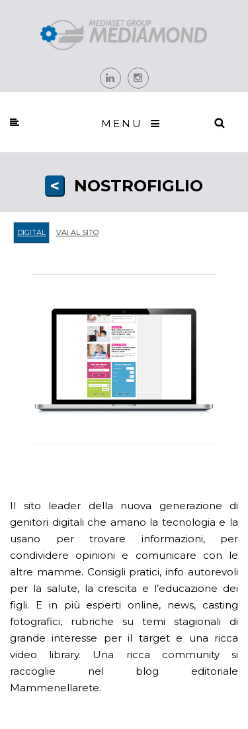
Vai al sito (77, 232)
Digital (31, 232)
